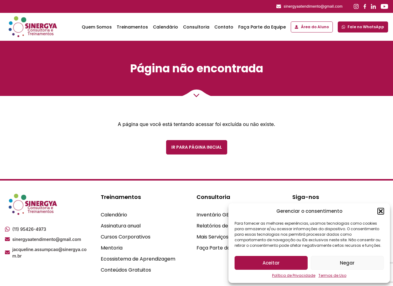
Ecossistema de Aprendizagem (138, 258)
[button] (381, 211)
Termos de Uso (332, 275)
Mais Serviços (212, 236)
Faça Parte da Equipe (262, 27)
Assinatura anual (121, 225)
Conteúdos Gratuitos (126, 269)
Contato (223, 27)
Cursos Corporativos (125, 236)
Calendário (165, 27)
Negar (347, 263)
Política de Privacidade (293, 275)
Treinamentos (132, 27)
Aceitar (271, 263)
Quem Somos (97, 27)
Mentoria (112, 247)
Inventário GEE (214, 214)
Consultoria (196, 27)
